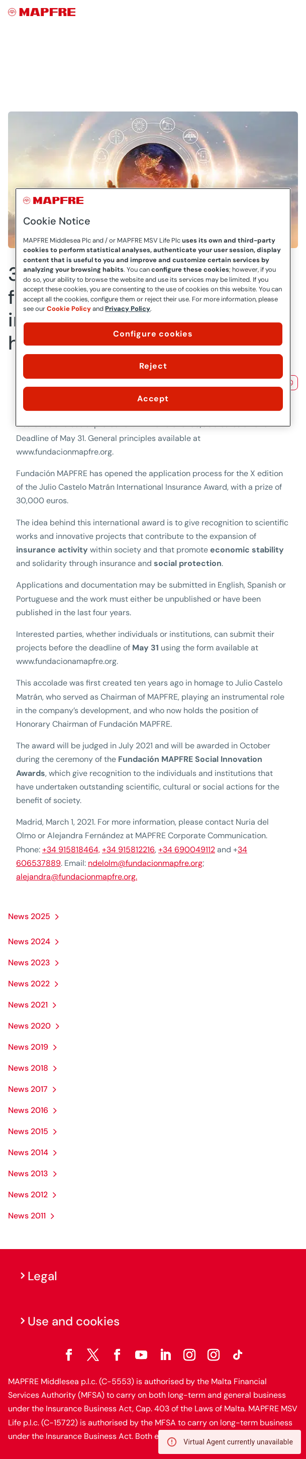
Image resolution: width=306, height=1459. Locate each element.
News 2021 (28, 1004)
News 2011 (27, 1215)
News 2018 (28, 1068)
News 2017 (28, 1089)
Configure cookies (153, 333)
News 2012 (28, 1194)
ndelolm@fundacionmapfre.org (145, 863)
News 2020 (29, 1026)
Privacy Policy (127, 308)
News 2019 (28, 1047)
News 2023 (29, 962)
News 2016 (28, 1110)
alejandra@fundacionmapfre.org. (76, 876)
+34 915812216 (128, 849)
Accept (153, 398)
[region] (152, 307)
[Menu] (291, 12)
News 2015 (28, 1131)
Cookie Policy (69, 308)
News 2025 (29, 916)
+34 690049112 (186, 849)
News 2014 (28, 1152)
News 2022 (29, 983)
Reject (153, 366)
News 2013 (28, 1173)
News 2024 (29, 941)
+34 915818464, (71, 849)
